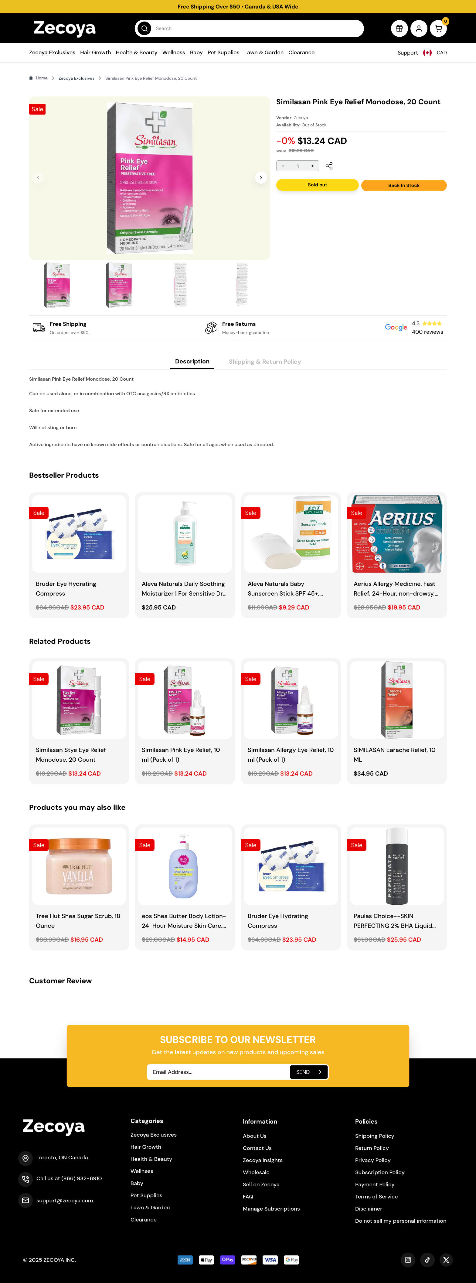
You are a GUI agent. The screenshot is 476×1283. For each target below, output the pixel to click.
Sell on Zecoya (261, 1184)
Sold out (317, 185)
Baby (196, 52)
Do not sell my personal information (401, 1221)
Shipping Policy (374, 1136)
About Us (255, 1136)
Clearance (301, 52)
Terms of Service (376, 1196)
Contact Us (257, 1148)
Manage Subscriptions (271, 1208)
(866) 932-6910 (81, 1178)
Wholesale (256, 1172)
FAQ (248, 1196)
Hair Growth (95, 52)
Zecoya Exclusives (52, 52)
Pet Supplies (224, 52)
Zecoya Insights (263, 1160)
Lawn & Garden (264, 52)
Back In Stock (404, 185)
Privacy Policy (373, 1160)
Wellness (173, 52)
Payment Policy (375, 1184)
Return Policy (372, 1148)
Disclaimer (368, 1208)
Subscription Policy (380, 1172)
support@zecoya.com (64, 1200)
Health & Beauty (137, 52)
